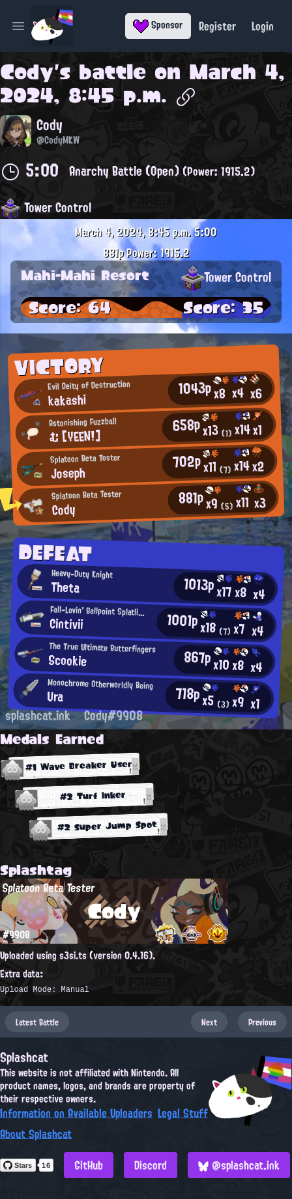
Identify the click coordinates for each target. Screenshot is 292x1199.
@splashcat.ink (239, 1165)
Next (209, 1022)
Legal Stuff (183, 1113)
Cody (27, 71)
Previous (262, 1022)
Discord (150, 1165)
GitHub (88, 1165)
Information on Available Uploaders (76, 1113)
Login (263, 26)
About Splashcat (36, 1134)
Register (217, 26)
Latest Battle (37, 1022)
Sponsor (158, 25)
